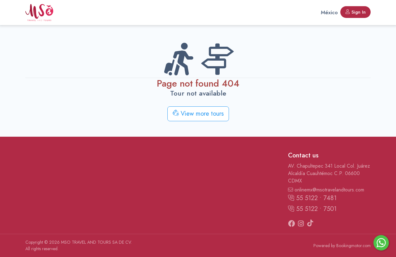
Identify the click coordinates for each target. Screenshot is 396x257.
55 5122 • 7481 (312, 198)
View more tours (198, 113)
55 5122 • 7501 (312, 208)
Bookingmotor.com (353, 245)
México (329, 12)
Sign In (355, 12)
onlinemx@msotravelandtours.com (326, 189)
